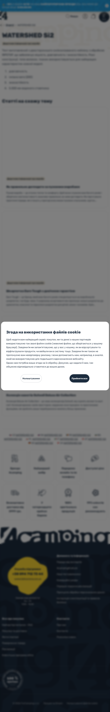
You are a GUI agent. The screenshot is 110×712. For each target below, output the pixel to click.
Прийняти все (80, 378)
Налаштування (31, 378)
